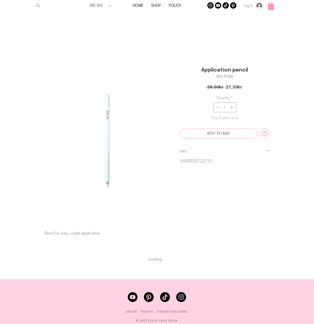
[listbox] (100, 5)
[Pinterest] (233, 5)
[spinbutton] (224, 107)
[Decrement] (217, 107)
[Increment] (232, 107)
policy (147, 311)
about (131, 311)
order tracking (172, 311)
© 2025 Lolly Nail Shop (156, 320)
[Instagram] (210, 5)
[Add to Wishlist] (264, 133)
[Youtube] (218, 5)
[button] (100, 5)
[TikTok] (225, 5)
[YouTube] (133, 297)
